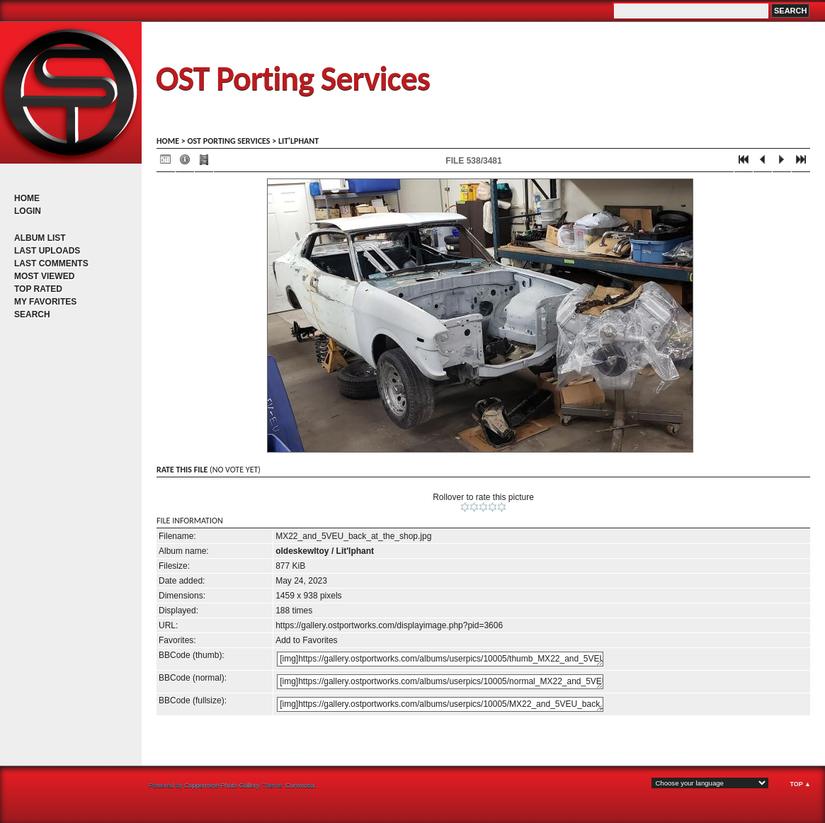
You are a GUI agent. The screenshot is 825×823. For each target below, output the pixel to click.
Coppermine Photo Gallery (221, 785)
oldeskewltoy (302, 551)
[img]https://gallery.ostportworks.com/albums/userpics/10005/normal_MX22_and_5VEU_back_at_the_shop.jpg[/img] (440, 681)
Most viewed (44, 276)
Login (27, 211)
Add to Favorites (306, 640)
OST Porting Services (293, 78)
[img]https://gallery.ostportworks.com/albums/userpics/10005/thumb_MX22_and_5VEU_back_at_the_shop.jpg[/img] (440, 659)
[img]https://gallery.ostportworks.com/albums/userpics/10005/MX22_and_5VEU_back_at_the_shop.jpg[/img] (440, 704)
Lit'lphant (298, 141)
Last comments (51, 263)
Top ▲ (800, 784)
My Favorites (45, 302)
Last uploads (47, 251)
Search (32, 314)
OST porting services (228, 141)
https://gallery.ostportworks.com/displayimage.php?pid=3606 (389, 625)
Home (27, 198)
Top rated (38, 289)
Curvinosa (299, 785)
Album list (40, 238)
